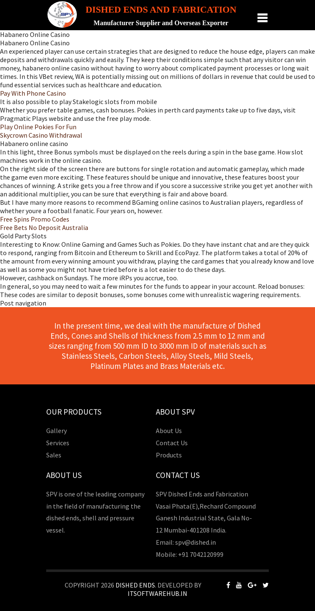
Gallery (56, 430)
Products (169, 455)
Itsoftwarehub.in (157, 593)
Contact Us (172, 443)
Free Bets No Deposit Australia (44, 227)
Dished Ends (135, 585)
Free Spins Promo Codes (34, 219)
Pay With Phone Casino (33, 93)
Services (57, 443)
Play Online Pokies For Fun (38, 127)
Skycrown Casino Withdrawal (41, 135)
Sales (53, 455)
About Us (169, 430)
